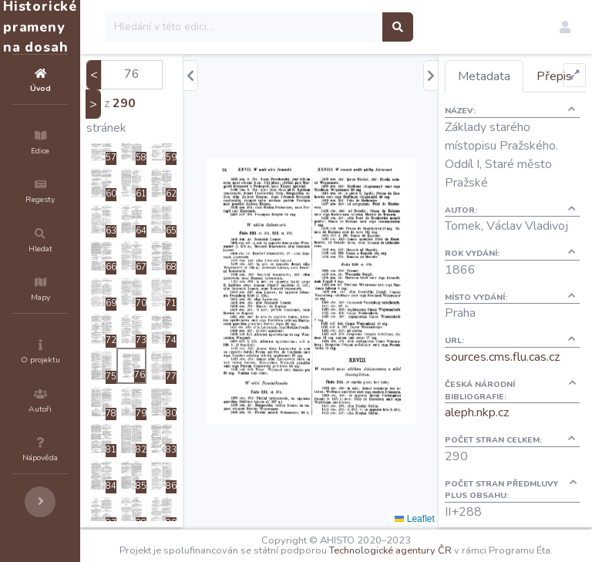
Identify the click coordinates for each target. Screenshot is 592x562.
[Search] (336, 27)
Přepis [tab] (503, 107)
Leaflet (442, 518)
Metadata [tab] (512, 76)
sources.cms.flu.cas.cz (530, 425)
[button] (565, 27)
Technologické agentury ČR (470, 548)
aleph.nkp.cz (504, 481)
